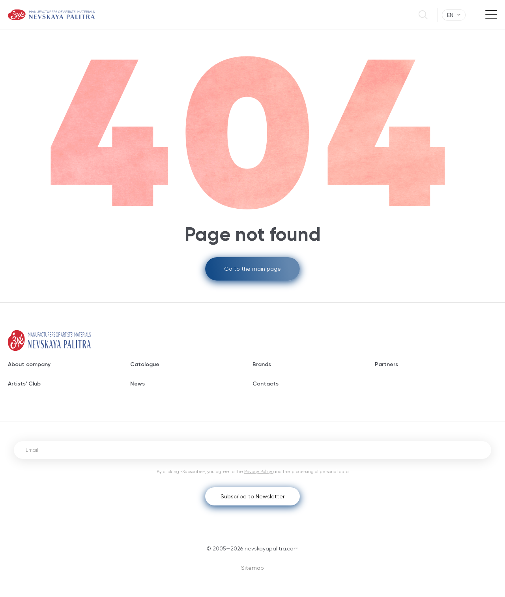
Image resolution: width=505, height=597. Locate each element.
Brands (261, 364)
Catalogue (144, 364)
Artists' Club (24, 383)
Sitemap (252, 568)
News (137, 383)
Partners (386, 364)
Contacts (265, 383)
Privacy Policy (258, 471)
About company (29, 364)
